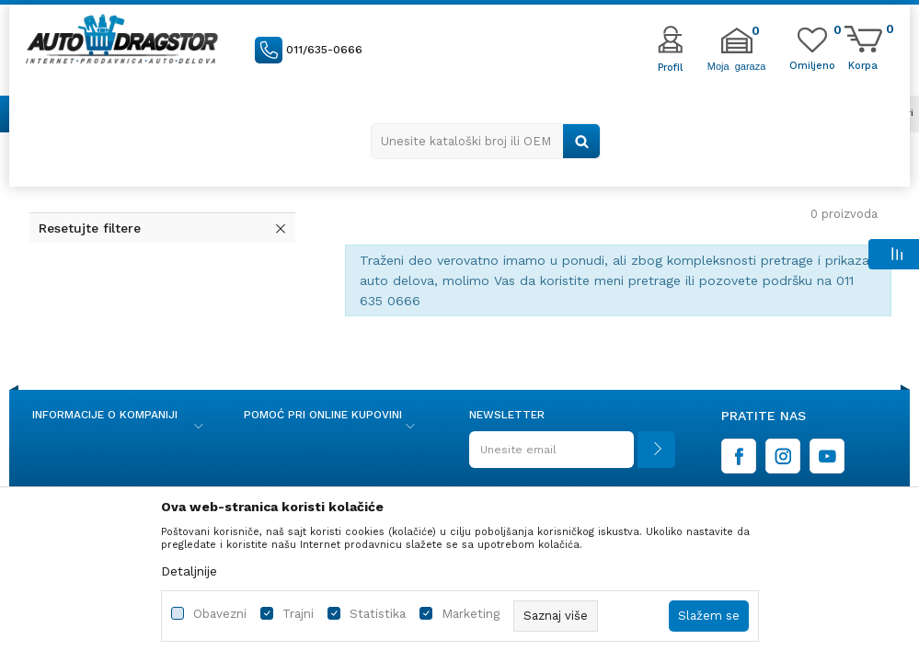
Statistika (378, 614)
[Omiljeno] (812, 64)
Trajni (298, 614)
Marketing (471, 614)
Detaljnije (189, 571)
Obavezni (220, 614)
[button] (486, 141)
